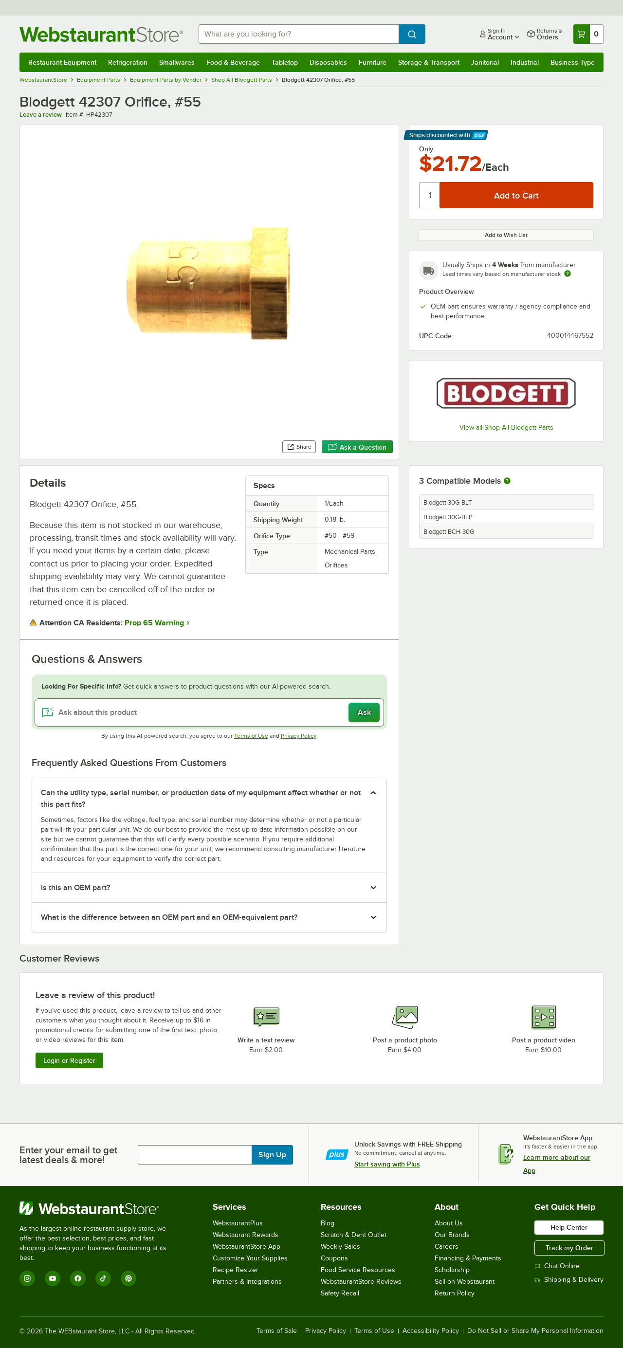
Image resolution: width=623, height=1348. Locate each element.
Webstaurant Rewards (245, 1235)
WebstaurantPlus (238, 1223)
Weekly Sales (340, 1246)
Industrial (525, 62)
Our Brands (452, 1235)
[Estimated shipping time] (567, 273)
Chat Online (557, 1266)
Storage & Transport (428, 62)
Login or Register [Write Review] (69, 1060)
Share (299, 447)
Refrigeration (127, 62)
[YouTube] (52, 1278)
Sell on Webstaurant (465, 1281)
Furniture (372, 62)
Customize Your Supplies (250, 1258)
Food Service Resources (358, 1270)
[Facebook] (78, 1278)
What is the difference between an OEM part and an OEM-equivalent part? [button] (169, 917)
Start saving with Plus (387, 1164)
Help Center (568, 1227)
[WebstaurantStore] (99, 1208)
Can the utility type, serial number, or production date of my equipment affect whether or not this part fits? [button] (201, 798)
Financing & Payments (468, 1258)
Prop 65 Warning (154, 623)
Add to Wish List (506, 235)
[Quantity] (430, 195)
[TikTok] (103, 1278)
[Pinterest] (128, 1278)
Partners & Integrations (247, 1281)
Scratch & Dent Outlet (353, 1235)
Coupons (334, 1258)
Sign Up (272, 1154)
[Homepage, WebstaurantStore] (101, 34)
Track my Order (569, 1248)
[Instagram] (27, 1278)
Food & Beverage (233, 62)
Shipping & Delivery (569, 1279)
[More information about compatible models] (507, 481)
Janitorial (485, 62)
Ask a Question (357, 447)
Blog (327, 1223)
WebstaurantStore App (246, 1246)
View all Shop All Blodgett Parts (506, 427)
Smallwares (177, 62)
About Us (449, 1223)
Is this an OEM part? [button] (75, 887)
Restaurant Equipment (62, 62)
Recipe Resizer (235, 1270)
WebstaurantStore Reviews (361, 1281)
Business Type (572, 62)
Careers (446, 1246)
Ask (364, 712)
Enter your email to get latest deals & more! (68, 1155)
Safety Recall (340, 1293)
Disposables (328, 62)
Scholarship (452, 1270)
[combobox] (299, 34)
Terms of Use (251, 735)
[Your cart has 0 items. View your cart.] (588, 34)
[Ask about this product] (209, 712)
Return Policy (455, 1293)
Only (426, 149)
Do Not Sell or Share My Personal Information (535, 1331)
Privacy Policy (298, 735)
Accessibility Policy (431, 1331)
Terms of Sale (277, 1331)
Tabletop (285, 62)
